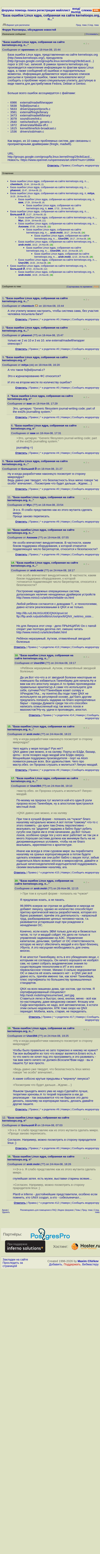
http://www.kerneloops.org (26, 57)
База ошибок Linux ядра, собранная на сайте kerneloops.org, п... (49, 181)
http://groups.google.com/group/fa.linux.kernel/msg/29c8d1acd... (51, 61)
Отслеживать (92, 34)
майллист (63, 10)
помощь (21, 10)
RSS (96, 286)
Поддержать (72, 1264)
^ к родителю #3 (49, 417)
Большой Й (17, 214)
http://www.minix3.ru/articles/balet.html (41, 632)
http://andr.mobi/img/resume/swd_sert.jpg (47, 995)
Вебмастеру (90, 1264)
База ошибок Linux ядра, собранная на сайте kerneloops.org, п (48, 193)
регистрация (46, 10)
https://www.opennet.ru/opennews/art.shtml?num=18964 (58, 160)
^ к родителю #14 (64, 715)
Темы (77, 1210)
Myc (20, 220)
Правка (65, 165)
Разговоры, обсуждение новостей (34, 29)
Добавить (55, 1264)
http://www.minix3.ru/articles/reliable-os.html (45, 597)
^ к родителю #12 (49, 1202)
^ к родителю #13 (49, 647)
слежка (86, 10)
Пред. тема (87, 1210)
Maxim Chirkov (88, 1261)
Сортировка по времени (79, 286)
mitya (91, 193)
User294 (63, 238)
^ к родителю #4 (49, 452)
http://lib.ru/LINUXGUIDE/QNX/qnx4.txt (42, 613)
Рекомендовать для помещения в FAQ (38, 1210)
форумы (8, 10)
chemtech (16, 184)
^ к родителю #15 (49, 872)
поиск (31, 10)
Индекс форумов (65, 1210)
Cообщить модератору (85, 165)
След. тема (96, 1211)
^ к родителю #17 (64, 1016)
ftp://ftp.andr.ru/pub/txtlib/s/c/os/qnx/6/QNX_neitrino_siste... (55, 616)
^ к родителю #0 (49, 319)
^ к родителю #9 (49, 521)
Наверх (65, 319)
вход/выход (75, 10)
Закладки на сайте (15, 1259)
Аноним (23, 226)
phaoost (15, 190)
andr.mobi (56, 232)
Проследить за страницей (13, 1264)
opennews (28, 49)
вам (20, 202)
